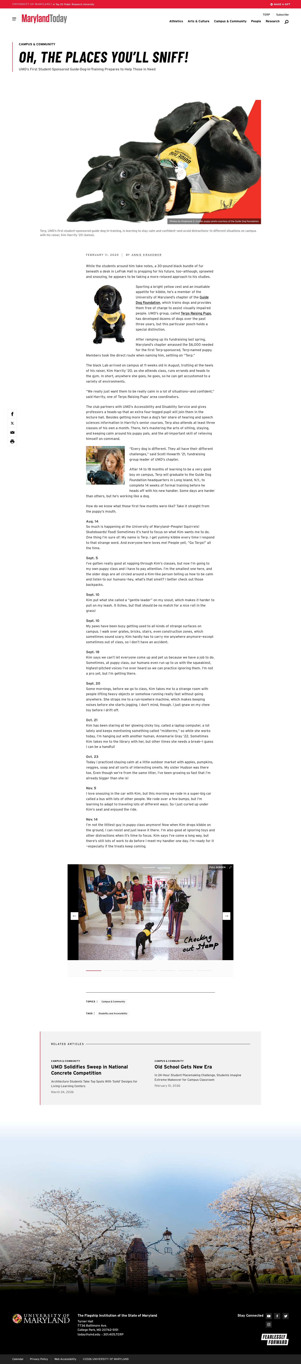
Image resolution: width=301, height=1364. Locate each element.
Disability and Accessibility (113, 1013)
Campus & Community (113, 1001)
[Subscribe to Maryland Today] (282, 14)
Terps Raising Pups (196, 313)
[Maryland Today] (44, 18)
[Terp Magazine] (266, 14)
